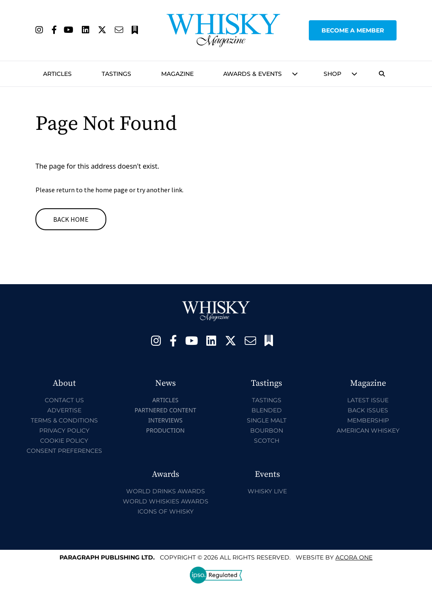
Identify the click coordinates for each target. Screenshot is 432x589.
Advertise (64, 410)
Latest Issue (368, 400)
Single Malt (266, 420)
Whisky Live (267, 491)
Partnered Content (165, 410)
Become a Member (352, 30)
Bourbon (266, 430)
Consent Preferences (64, 451)
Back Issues (368, 410)
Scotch (266, 440)
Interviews (165, 420)
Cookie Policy (64, 440)
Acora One (354, 557)
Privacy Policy (64, 430)
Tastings (116, 74)
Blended (266, 410)
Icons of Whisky (166, 511)
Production (165, 430)
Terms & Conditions (64, 420)
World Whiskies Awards (165, 501)
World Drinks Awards (165, 491)
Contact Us (64, 400)
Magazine (177, 74)
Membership (368, 420)
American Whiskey (368, 430)
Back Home (71, 219)
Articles (57, 74)
